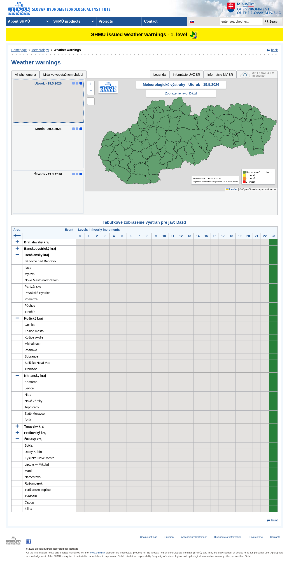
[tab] (257, 74)
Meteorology (40, 50)
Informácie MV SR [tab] (220, 74)
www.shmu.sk (97, 552)
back (274, 50)
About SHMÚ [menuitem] (19, 21)
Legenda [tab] (159, 74)
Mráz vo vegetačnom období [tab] (63, 74)
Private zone (256, 537)
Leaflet (231, 189)
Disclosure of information (227, 537)
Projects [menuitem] (106, 21)
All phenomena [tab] (25, 74)
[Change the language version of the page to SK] (191, 21)
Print (274, 520)
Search (274, 21)
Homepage (19, 50)
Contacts (275, 537)
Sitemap (169, 537)
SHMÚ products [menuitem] (66, 21)
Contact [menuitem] (151, 21)
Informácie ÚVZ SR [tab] (186, 74)
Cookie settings (148, 537)
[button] (90, 84)
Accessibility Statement (194, 537)
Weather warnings (67, 50)
